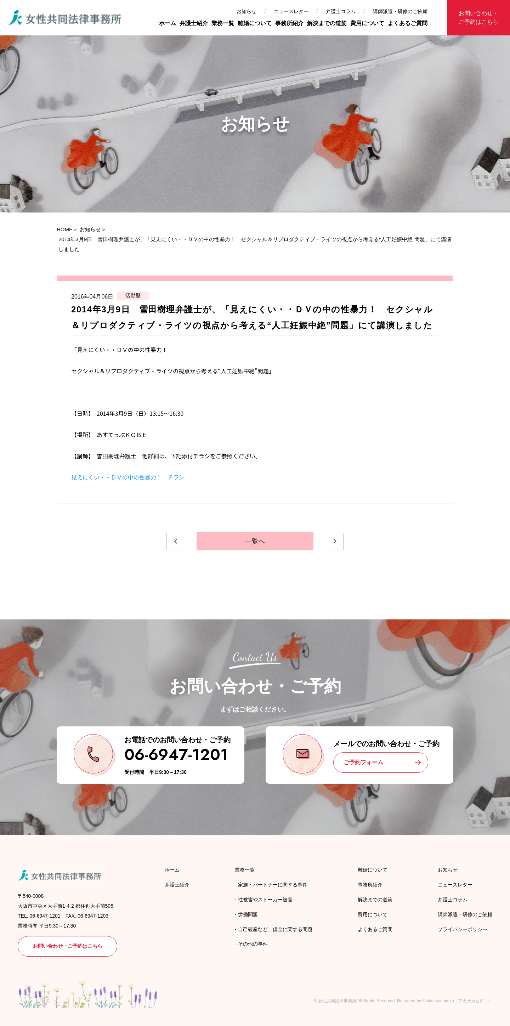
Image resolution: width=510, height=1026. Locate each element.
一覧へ (255, 541)
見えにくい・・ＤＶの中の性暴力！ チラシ (127, 477)
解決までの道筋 (327, 23)
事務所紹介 (289, 23)
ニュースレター (291, 11)
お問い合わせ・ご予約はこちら (478, 17)
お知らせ (246, 11)
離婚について (255, 23)
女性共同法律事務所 (337, 1000)
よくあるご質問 (407, 23)
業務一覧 (222, 23)
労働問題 (248, 914)
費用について (367, 23)
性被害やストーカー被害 (265, 899)
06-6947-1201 (176, 754)
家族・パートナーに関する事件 (272, 885)
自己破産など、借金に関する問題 (275, 929)
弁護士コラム (341, 11)
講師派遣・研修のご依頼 (400, 11)
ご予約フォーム (363, 762)
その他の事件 (253, 944)
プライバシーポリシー (462, 929)
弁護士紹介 (194, 23)
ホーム (167, 23)
